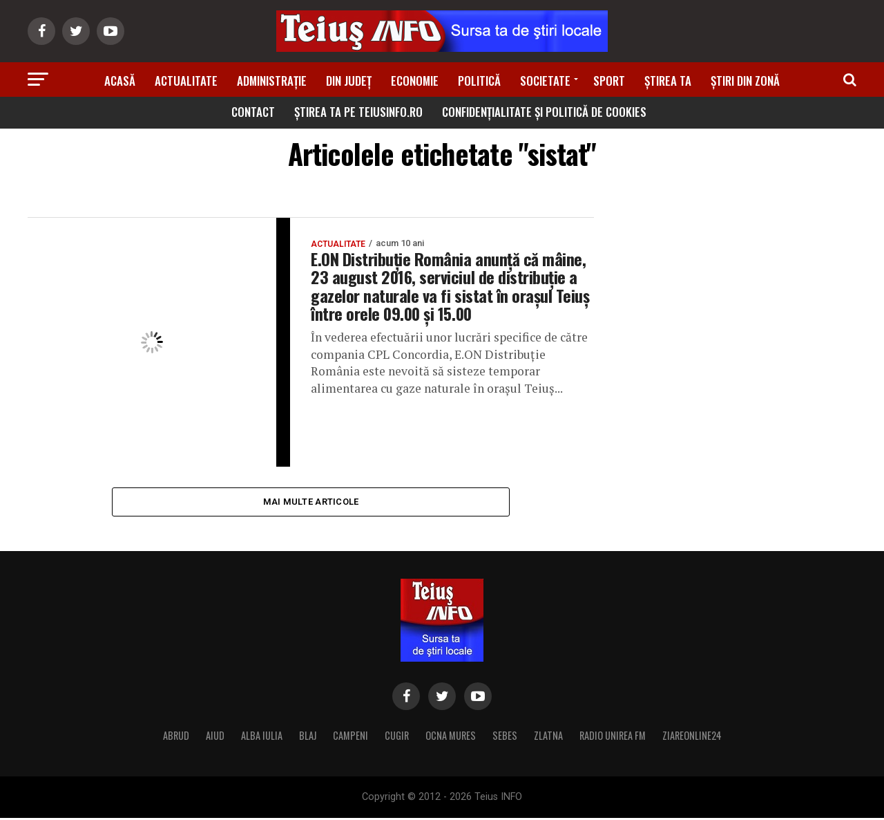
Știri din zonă (745, 80)
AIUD (215, 737)
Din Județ (349, 80)
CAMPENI (350, 737)
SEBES (504, 737)
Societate (545, 80)
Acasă (119, 80)
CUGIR (397, 737)
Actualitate (186, 80)
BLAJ (307, 737)
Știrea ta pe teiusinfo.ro (358, 111)
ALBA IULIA (261, 737)
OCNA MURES (450, 737)
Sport (609, 80)
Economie (415, 80)
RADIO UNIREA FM (612, 737)
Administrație (272, 80)
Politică (479, 80)
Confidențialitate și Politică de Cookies (544, 111)
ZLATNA (548, 737)
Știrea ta (667, 80)
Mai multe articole (311, 502)
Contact (253, 111)
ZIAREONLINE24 (692, 737)
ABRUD (176, 737)
